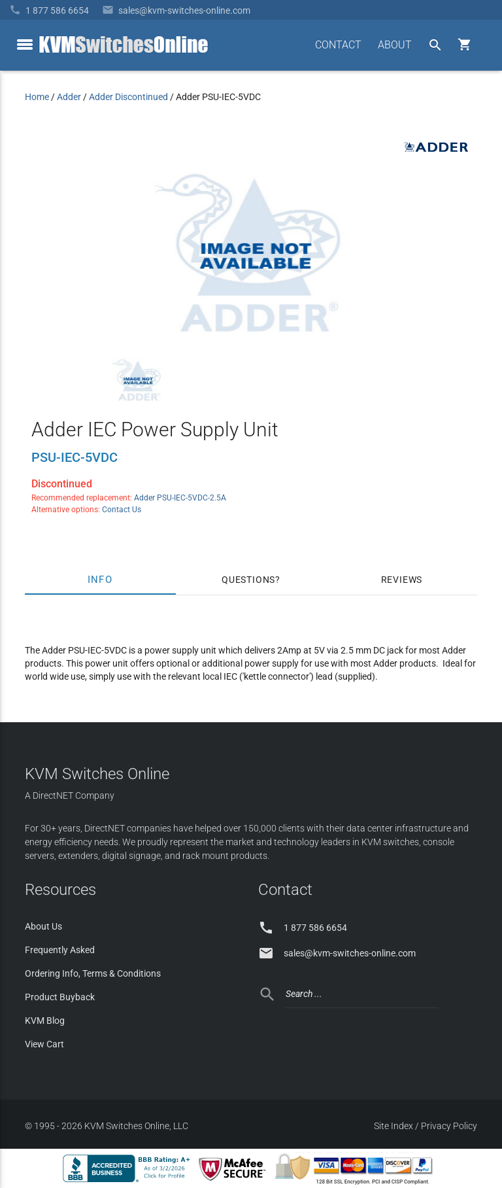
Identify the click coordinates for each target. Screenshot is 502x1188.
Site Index (393, 1126)
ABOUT (395, 45)
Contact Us (121, 509)
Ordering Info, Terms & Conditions (93, 973)
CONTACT (338, 45)
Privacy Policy (449, 1126)
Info (100, 580)
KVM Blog (45, 1020)
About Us (43, 926)
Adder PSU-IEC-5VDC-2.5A (180, 497)
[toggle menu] (25, 44)
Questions (248, 579)
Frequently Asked (60, 950)
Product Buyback (60, 997)
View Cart (44, 1044)
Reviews (402, 579)
